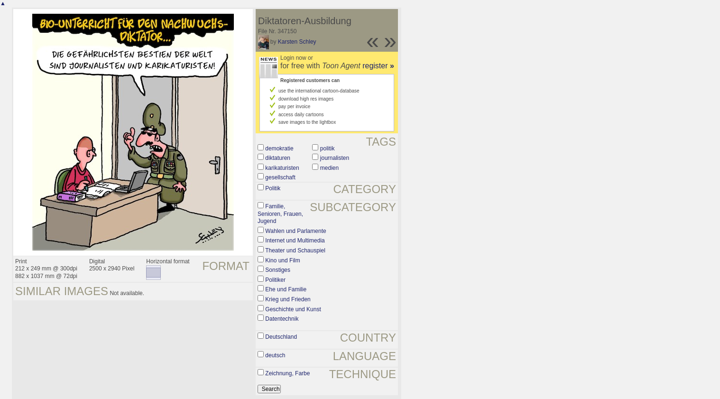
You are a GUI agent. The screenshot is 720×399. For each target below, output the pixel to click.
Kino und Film (282, 260)
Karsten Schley (297, 41)
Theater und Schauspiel (295, 250)
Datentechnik (281, 318)
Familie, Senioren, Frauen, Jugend (280, 213)
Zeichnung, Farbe (287, 373)
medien (329, 168)
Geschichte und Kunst (293, 309)
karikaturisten (282, 168)
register (378, 66)
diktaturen (277, 158)
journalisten (334, 158)
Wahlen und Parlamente (295, 231)
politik (327, 148)
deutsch (275, 355)
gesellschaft (280, 177)
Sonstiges (277, 270)
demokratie (279, 148)
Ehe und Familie (285, 289)
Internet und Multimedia (294, 240)
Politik (272, 188)
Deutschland (281, 337)
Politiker (275, 280)
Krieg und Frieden (287, 299)
